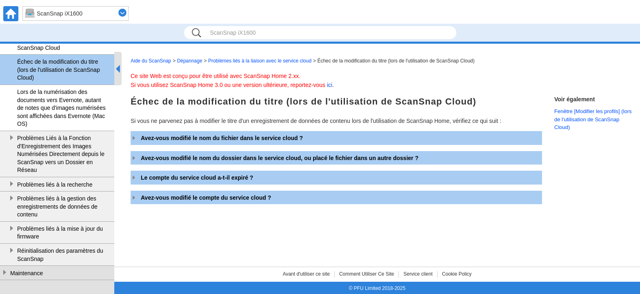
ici (329, 85)
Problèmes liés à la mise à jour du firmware (60, 232)
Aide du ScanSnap (151, 61)
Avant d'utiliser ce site (306, 274)
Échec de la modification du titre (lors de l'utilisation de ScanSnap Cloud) (58, 69)
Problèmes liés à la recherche (54, 184)
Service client (417, 274)
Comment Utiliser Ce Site (366, 274)
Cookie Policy (457, 274)
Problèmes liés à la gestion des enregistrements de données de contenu (57, 206)
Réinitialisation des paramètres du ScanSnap (60, 254)
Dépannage (189, 61)
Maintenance (26, 273)
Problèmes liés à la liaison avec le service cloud (259, 61)
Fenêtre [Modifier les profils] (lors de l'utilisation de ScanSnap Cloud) (593, 119)
